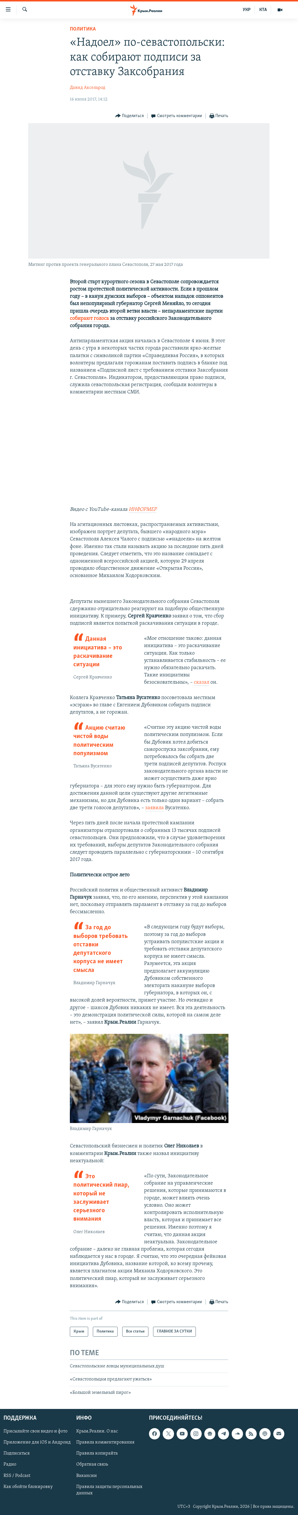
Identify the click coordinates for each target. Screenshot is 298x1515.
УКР (247, 10)
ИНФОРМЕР (143, 509)
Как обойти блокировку (28, 1486)
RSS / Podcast (16, 1475)
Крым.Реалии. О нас (97, 1431)
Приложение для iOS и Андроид (37, 1442)
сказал (201, 682)
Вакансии (86, 1475)
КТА (263, 10)
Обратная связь (92, 1464)
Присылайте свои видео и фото (35, 1431)
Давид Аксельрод (87, 87)
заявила (154, 808)
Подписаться (16, 1453)
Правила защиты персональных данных (109, 1490)
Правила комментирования (105, 1442)
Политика (83, 29)
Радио (9, 1464)
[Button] (129, 116)
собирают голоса (89, 318)
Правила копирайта (97, 1453)
